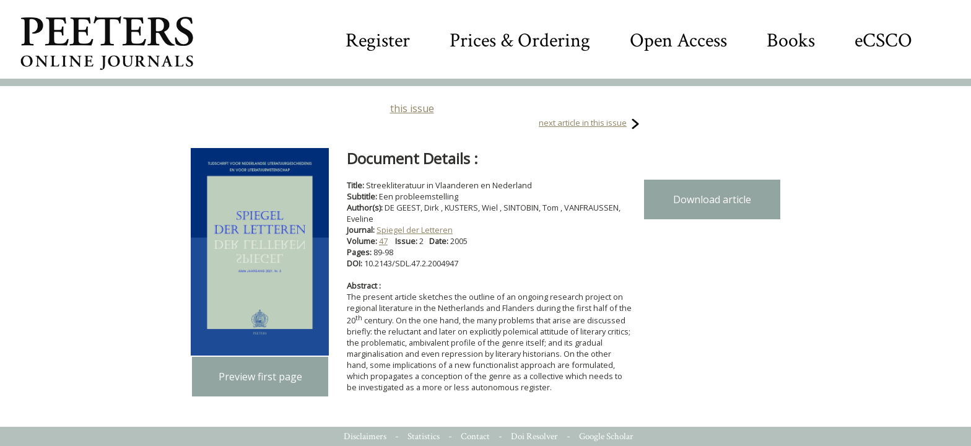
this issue (412, 108)
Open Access (678, 40)
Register (378, 40)
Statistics (423, 436)
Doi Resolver (534, 436)
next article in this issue (583, 122)
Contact (475, 436)
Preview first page (260, 376)
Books (791, 40)
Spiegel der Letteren (415, 229)
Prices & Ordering (520, 40)
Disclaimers (365, 436)
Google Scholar (606, 436)
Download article (712, 199)
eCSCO (883, 40)
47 (383, 241)
